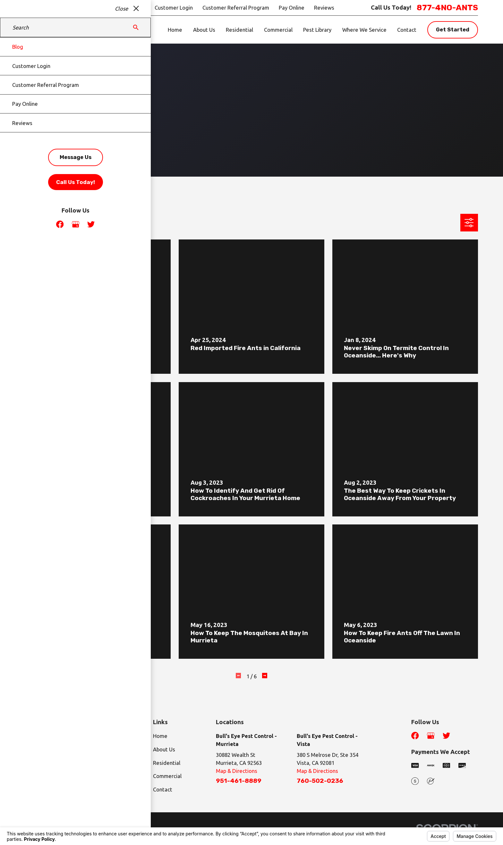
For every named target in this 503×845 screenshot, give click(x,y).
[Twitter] (446, 735)
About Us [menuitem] (204, 30)
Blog (139, 7)
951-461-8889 (238, 780)
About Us (164, 749)
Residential (166, 763)
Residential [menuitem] (239, 30)
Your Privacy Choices (108, 825)
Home (160, 736)
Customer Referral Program (235, 7)
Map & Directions (236, 771)
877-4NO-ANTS (447, 8)
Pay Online (291, 7)
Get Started (452, 29)
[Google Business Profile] (430, 735)
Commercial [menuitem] (278, 30)
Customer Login (174, 7)
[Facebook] (415, 735)
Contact (162, 789)
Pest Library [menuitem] (317, 30)
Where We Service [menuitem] (364, 30)
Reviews (324, 7)
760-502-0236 (320, 780)
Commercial (167, 776)
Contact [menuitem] (406, 30)
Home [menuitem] (175, 30)
